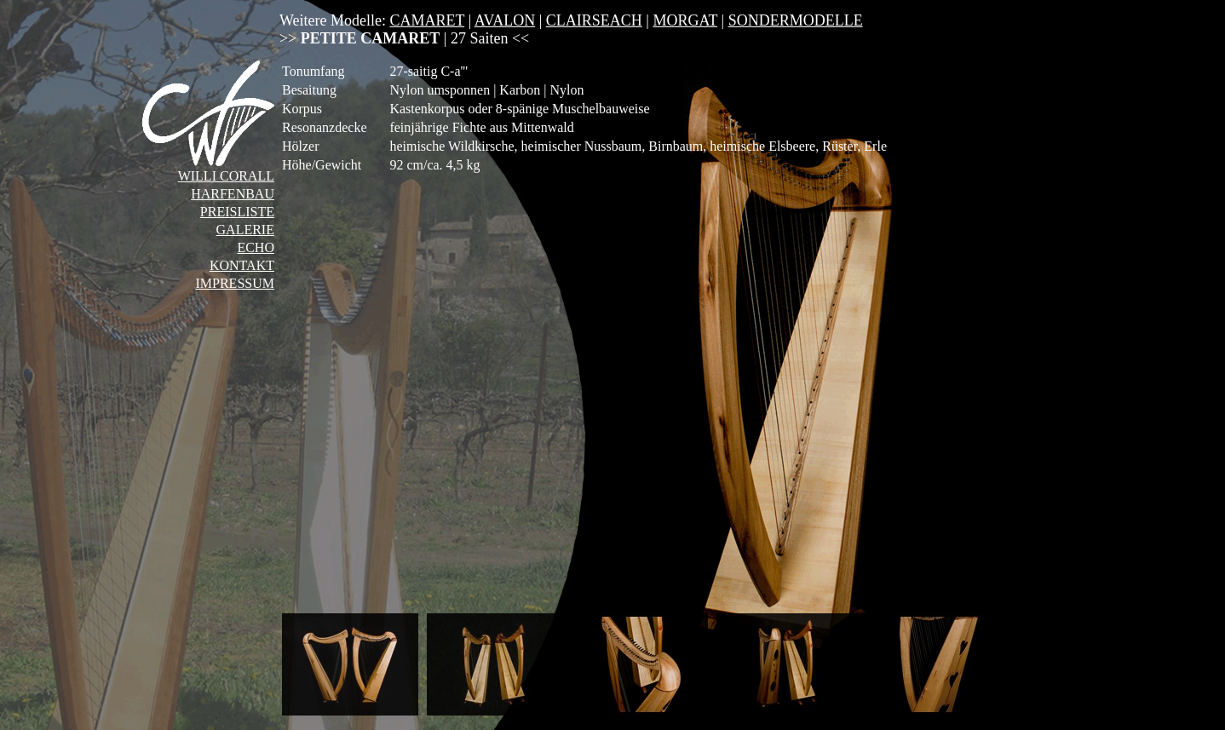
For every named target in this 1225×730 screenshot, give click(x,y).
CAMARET (426, 20)
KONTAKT (242, 265)
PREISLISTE (237, 211)
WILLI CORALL (226, 176)
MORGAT (685, 20)
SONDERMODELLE (795, 20)
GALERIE (245, 229)
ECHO (255, 247)
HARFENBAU (232, 194)
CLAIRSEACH (594, 20)
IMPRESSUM (234, 283)
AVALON (504, 20)
